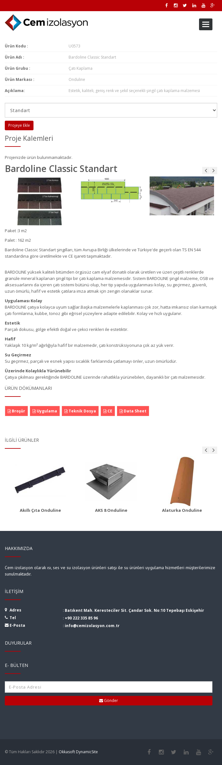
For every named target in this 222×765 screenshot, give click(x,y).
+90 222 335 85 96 (81, 618)
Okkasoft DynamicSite (78, 751)
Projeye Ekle (19, 125)
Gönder (108, 700)
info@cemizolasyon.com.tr (92, 625)
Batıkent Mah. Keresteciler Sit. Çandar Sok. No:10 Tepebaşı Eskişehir (134, 610)
